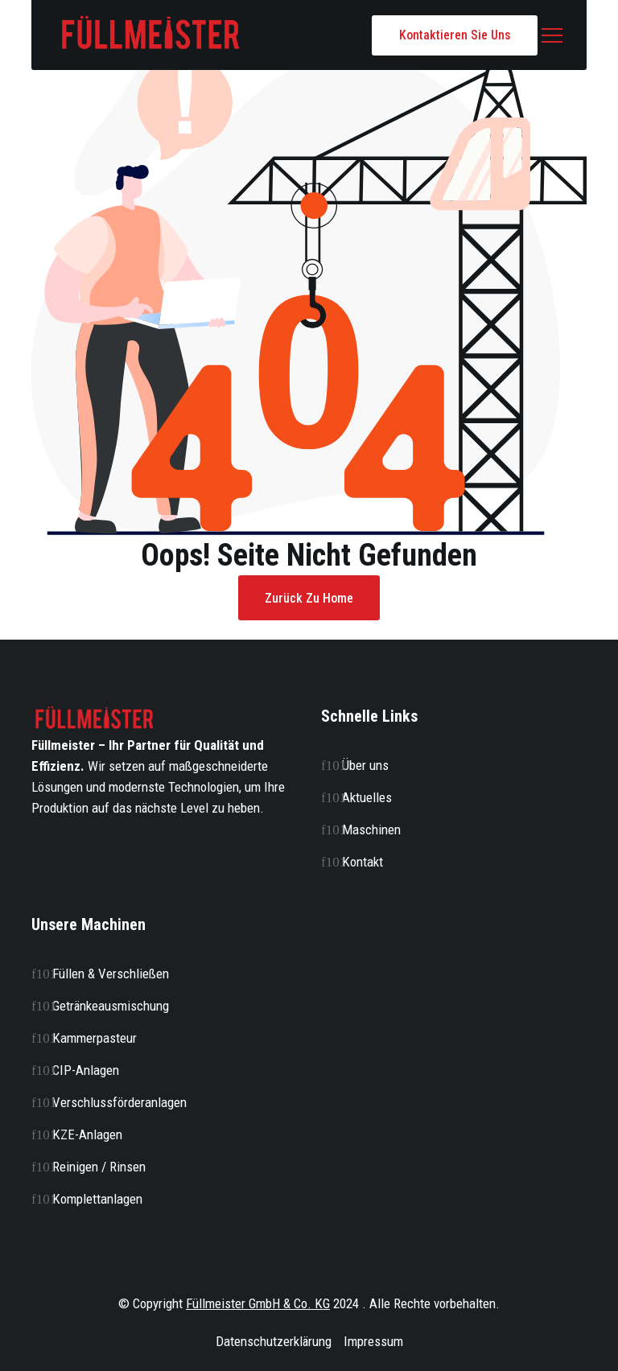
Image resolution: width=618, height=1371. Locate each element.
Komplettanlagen (97, 1199)
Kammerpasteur (94, 1038)
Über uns (365, 765)
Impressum (373, 1341)
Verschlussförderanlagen (119, 1102)
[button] (552, 35)
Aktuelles (367, 797)
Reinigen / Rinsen (99, 1167)
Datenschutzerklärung (274, 1341)
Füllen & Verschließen (110, 973)
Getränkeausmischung (110, 1006)
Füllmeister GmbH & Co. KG (258, 1303)
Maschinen (371, 829)
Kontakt (362, 862)
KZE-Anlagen (87, 1134)
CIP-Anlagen (85, 1070)
